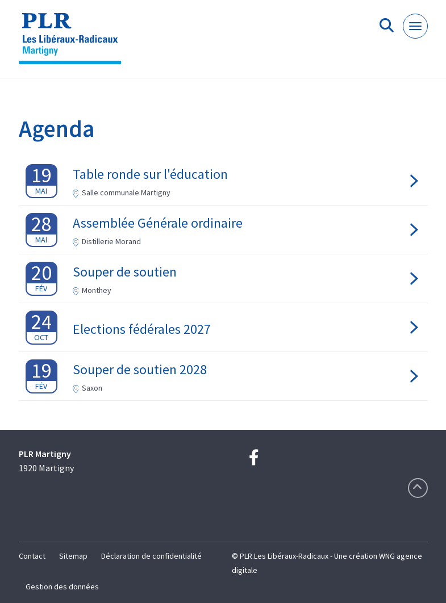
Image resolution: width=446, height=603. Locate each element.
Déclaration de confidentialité (151, 556)
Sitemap (73, 556)
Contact (32, 556)
